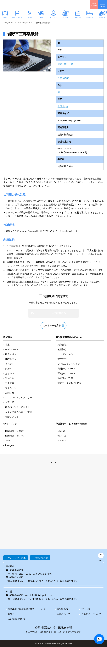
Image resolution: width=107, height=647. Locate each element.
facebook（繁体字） (15, 436)
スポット (29, 17)
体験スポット (12, 359)
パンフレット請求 (17, 558)
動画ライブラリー (66, 378)
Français (62, 440)
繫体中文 (62, 436)
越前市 (66, 78)
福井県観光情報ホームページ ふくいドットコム (18, 4)
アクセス (9, 383)
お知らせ (9, 392)
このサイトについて (91, 614)
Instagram (10, 445)
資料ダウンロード (66, 368)
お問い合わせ (41, 558)
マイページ (10, 388)
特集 (7, 344)
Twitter (8, 440)
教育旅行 (62, 349)
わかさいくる (12, 416)
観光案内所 (62, 609)
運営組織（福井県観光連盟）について (27, 609)
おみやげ (77, 17)
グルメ (65, 17)
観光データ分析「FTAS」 (70, 383)
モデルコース (17, 17)
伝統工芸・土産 (65, 64)
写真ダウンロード (25, 23)
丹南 (60, 78)
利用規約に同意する (55, 296)
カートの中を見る (52, 325)
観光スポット (12, 354)
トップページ (8, 23)
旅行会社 (62, 344)
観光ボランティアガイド (17, 407)
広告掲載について (17, 619)
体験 (41, 17)
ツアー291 (10, 402)
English (61, 431)
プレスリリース (89, 609)
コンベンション (65, 354)
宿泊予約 (90, 17)
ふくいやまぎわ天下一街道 (18, 412)
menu (102, 4)
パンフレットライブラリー (18, 397)
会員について (63, 614)
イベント (53, 17)
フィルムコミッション (69, 364)
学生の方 (62, 359)
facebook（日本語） (15, 431)
